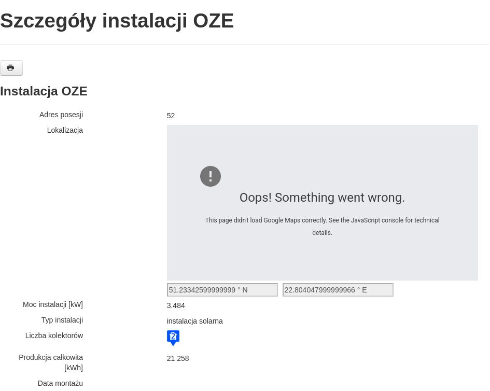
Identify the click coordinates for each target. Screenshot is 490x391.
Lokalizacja (65, 130)
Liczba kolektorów (54, 335)
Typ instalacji (62, 320)
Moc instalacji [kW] (53, 304)
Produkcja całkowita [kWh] (51, 362)
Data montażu (60, 383)
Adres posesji (61, 114)
